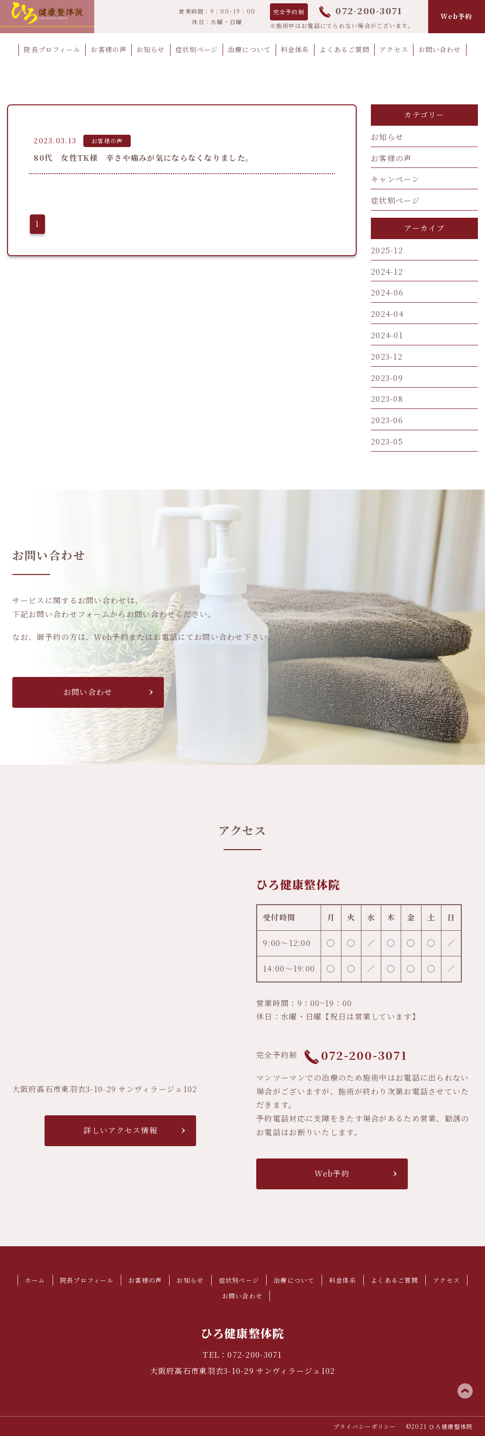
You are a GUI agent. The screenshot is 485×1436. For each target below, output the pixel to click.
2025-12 (387, 250)
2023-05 (387, 441)
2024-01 (387, 335)
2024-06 (387, 292)
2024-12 (387, 271)
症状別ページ (395, 200)
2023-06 (387, 420)
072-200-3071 (360, 10)
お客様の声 (391, 158)
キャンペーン (395, 179)
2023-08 (387, 398)
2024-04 (387, 313)
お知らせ (387, 136)
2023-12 (387, 356)
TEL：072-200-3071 (242, 1354)
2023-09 (387, 377)
